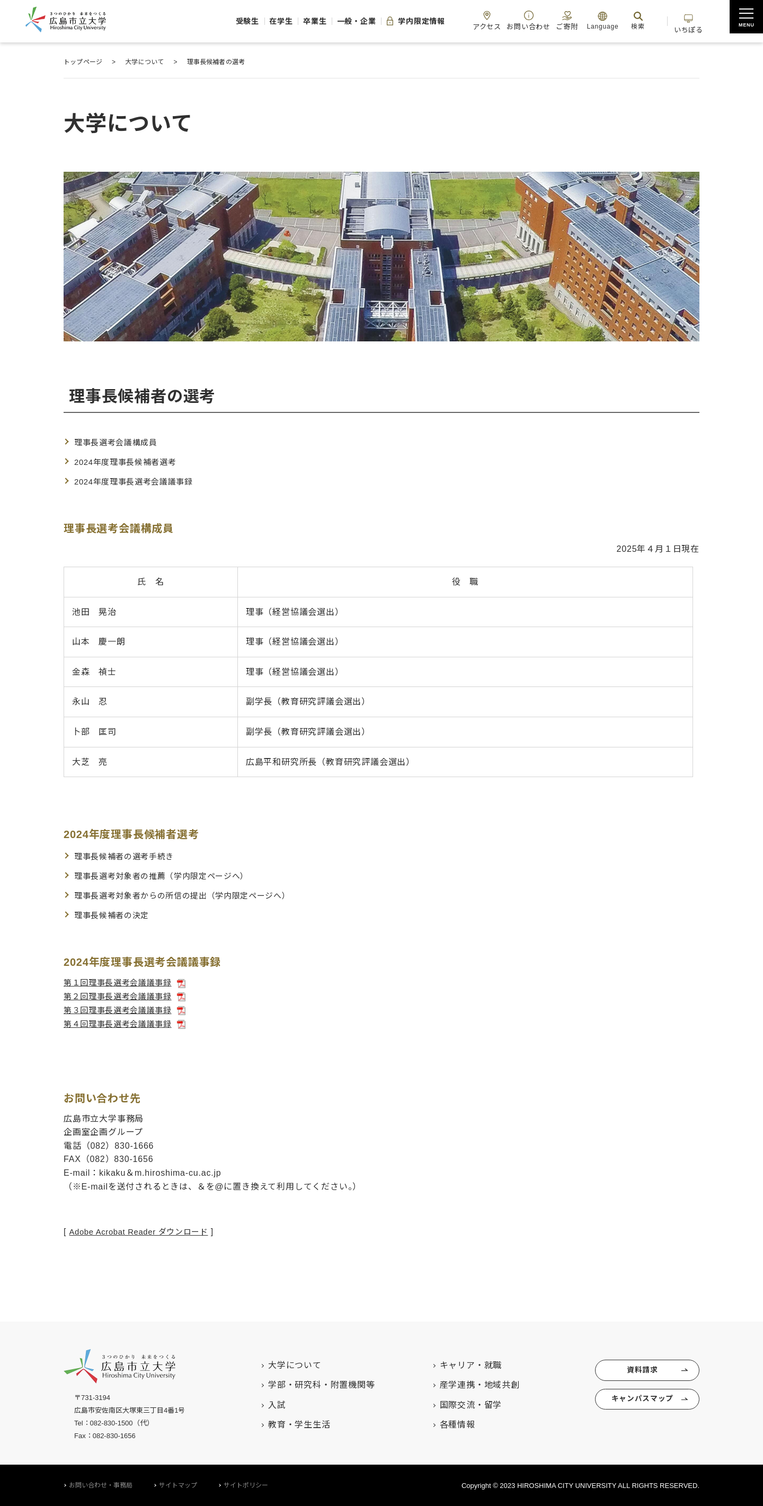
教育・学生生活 (287, 1423)
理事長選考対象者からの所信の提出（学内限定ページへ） (190, 895)
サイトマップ (178, 1484)
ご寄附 (553, 20)
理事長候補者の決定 (114, 914)
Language (592, 20)
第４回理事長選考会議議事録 (121, 1022)
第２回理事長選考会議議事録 (121, 995)
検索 (627, 20)
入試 (265, 1403)
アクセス (463, 20)
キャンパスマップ (640, 1403)
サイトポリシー (246, 1484)
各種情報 (446, 1423)
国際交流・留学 (459, 1403)
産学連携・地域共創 (468, 1383)
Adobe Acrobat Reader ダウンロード (144, 1230)
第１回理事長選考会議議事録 (121, 982)
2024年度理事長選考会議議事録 (137, 481)
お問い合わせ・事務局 (100, 1484)
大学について (283, 1364)
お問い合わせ (510, 20)
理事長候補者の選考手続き (127, 856)
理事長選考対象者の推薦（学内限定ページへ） (167, 875)
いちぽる (685, 20)
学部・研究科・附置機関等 (309, 1383)
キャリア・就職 (459, 1364)
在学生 (228, 21)
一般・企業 (317, 21)
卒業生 (269, 21)
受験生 (188, 21)
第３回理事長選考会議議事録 (121, 1009)
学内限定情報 (384, 21)
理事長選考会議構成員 (118, 442)
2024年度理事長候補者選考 (129, 461)
